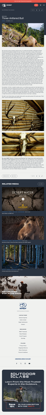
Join (36, 5)
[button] (36, 10)
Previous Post (6, 176)
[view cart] (40, 5)
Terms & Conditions (23, 352)
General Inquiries (23, 317)
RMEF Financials (23, 331)
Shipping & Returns (23, 348)
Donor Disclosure (23, 350)
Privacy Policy (23, 345)
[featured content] (23, 391)
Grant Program (23, 336)
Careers (23, 324)
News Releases (23, 334)
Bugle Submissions (23, 322)
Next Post (14, 176)
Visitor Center (23, 320)
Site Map (23, 338)
